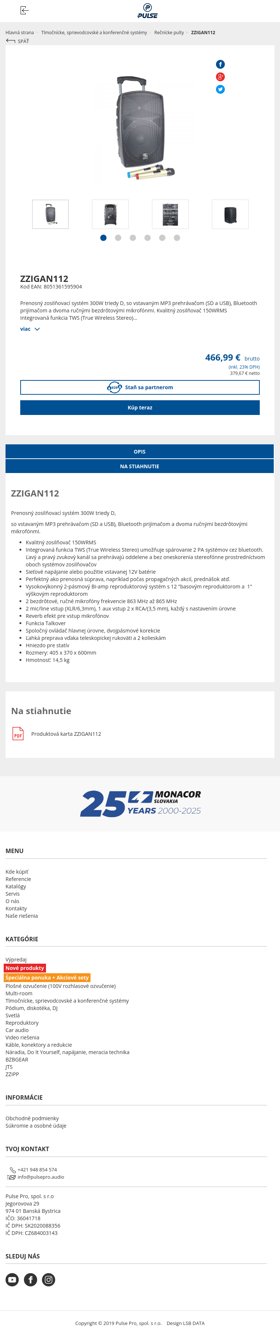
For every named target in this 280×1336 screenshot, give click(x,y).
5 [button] (162, 239)
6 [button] (177, 239)
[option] (50, 214)
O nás (13, 901)
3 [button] (133, 239)
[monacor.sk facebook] (32, 1284)
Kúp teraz (140, 407)
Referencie (18, 878)
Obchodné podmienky (32, 1118)
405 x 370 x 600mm (63, 652)
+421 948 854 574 (37, 1169)
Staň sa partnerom (140, 388)
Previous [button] (14, 221)
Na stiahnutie (139, 466)
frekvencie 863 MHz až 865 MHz (103, 601)
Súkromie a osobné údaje (36, 1125)
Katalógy (16, 886)
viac (25, 328)
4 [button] (147, 239)
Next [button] (265, 221)
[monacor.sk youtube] (14, 1284)
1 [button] (103, 239)
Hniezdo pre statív (47, 645)
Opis (140, 451)
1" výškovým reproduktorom (139, 590)
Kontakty (16, 908)
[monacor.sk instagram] (50, 1284)
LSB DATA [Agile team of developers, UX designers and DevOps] (194, 1323)
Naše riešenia (22, 915)
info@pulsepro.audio (41, 1177)
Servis (13, 893)
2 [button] (118, 239)
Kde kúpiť (17, 871)
